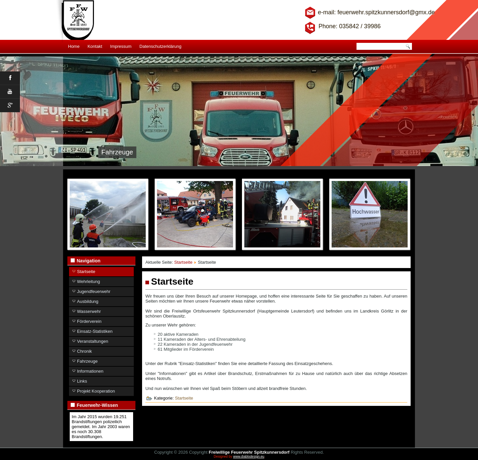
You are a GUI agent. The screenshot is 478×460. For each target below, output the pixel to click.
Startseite (86, 271)
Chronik (84, 351)
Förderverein (89, 321)
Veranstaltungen (92, 341)
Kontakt (95, 46)
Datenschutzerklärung (160, 46)
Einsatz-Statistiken (95, 331)
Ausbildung (87, 301)
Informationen (90, 371)
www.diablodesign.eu (248, 456)
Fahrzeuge (87, 361)
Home (74, 46)
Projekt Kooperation (96, 391)
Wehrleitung (88, 281)
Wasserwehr (89, 311)
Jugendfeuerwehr (93, 291)
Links (82, 381)
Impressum (120, 46)
